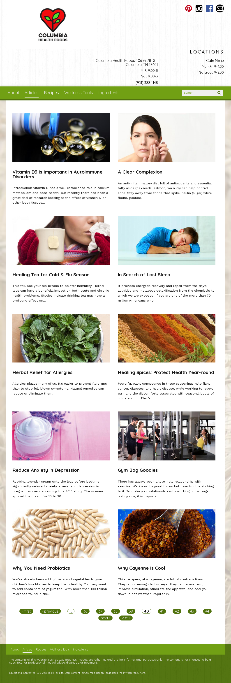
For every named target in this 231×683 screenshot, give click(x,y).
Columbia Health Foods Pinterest (189, 8)
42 (177, 611)
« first (26, 611)
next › (105, 618)
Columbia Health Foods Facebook (209, 8)
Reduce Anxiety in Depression (46, 470)
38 (116, 611)
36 (85, 611)
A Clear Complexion (140, 172)
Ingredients (109, 92)
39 (131, 611)
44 (207, 611)
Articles (32, 92)
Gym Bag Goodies (138, 470)
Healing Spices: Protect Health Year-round (166, 372)
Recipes (51, 92)
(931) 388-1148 (147, 82)
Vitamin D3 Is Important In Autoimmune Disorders (57, 174)
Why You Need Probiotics (41, 568)
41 (162, 611)
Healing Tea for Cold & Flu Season (51, 274)
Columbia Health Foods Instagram (199, 8)
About (13, 92)
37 (100, 611)
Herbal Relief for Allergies (42, 372)
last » (126, 618)
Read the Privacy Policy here (128, 672)
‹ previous (50, 611)
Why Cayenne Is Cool (141, 568)
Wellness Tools (78, 92)
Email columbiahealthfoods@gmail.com (220, 8)
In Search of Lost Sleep (144, 274)
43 (192, 611)
